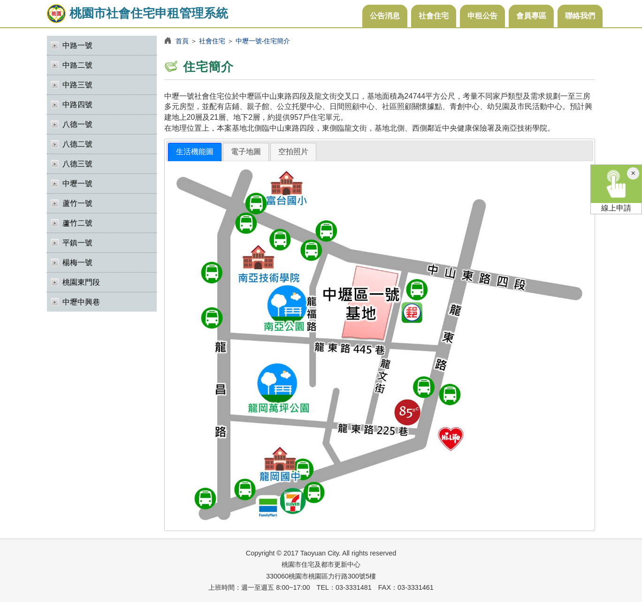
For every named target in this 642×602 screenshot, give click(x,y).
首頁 (182, 41)
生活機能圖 (195, 152)
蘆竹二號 (77, 223)
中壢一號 (77, 184)
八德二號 (77, 144)
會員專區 (531, 16)
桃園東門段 (81, 282)
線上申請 (616, 188)
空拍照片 (293, 152)
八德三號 (77, 164)
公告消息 (385, 16)
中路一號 (77, 45)
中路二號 (77, 65)
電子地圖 (246, 152)
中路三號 (77, 85)
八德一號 (77, 124)
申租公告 (482, 16)
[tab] (195, 152)
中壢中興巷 (81, 302)
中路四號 (77, 105)
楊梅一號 (77, 262)
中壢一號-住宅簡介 (263, 41)
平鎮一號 (77, 243)
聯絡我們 (580, 16)
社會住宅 (434, 16)
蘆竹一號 (77, 203)
